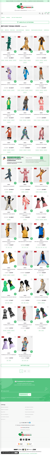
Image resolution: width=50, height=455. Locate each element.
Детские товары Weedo (17, 17)
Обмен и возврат (4, 409)
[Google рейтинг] (29, 445)
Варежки (27, 30)
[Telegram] (30, 423)
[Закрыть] (48, 1)
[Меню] (2, 13)
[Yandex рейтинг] (20, 445)
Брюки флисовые (20, 30)
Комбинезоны (47, 30)
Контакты (3, 419)
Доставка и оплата (29, 407)
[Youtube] (29, 440)
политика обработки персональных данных (21, 453)
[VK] (26, 440)
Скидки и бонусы (29, 409)
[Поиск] (40, 13)
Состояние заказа (5, 416)
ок (16, 452)
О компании (27, 416)
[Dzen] (24, 440)
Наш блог (3, 412)
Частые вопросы (4, 414)
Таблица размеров (29, 414)
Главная (3, 17)
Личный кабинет (4, 407)
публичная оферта (33, 453)
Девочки (7, 30)
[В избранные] (15, 37)
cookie (12, 452)
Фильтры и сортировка (25, 22)
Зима (2, 30)
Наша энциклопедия (29, 412)
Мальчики (12, 30)
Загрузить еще (25, 365)
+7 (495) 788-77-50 (25, 422)
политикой (42, 160)
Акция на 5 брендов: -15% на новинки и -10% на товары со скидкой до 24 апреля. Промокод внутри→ (25, 1)
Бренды (8, 17)
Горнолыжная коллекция (36, 30)
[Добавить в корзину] (15, 51)
